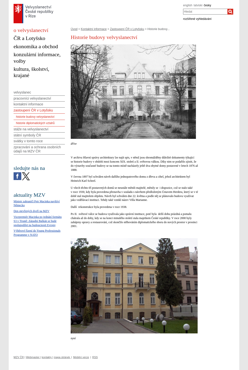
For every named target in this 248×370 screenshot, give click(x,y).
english (187, 5)
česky (207, 5)
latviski (198, 5)
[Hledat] (230, 12)
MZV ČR (19, 357)
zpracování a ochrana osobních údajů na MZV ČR (37, 149)
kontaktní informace (28, 104)
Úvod (74, 29)
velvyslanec (22, 92)
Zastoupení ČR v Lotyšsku (127, 29)
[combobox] (205, 12)
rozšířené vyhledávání (197, 18)
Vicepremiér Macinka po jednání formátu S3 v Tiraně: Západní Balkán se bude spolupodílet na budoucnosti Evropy (38, 221)
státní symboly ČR (27, 135)
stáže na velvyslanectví (31, 129)
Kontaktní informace (94, 29)
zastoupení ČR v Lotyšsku (33, 110)
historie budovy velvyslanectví (35, 116)
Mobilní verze (81, 357)
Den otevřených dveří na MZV (31, 211)
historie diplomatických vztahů (35, 123)
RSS (95, 357)
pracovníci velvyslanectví (32, 98)
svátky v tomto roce (28, 141)
